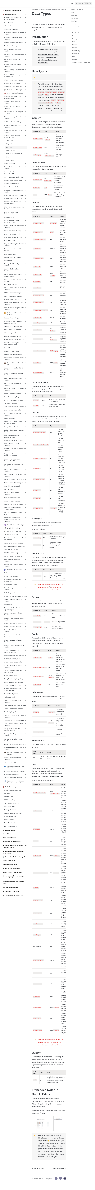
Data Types (74, 15)
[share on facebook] (80, 9)
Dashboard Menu (77, 33)
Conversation (76, 27)
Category (75, 24)
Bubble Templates (54, 9)
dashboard (38, 389)
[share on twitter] (77, 9)
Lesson (74, 36)
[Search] (83, 3)
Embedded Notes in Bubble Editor (80, 62)
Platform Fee (76, 42)
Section (74, 48)
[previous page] (38, 1168)
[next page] (60, 1168)
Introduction (74, 18)
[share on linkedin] (82, 9)
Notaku (41, 1178)
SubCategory (76, 50)
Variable (74, 59)
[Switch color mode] (72, 3)
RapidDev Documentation (40, 9)
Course (74, 30)
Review (74, 45)
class (61, 261)
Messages (75, 39)
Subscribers (75, 53)
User (73, 56)
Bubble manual (56, 111)
